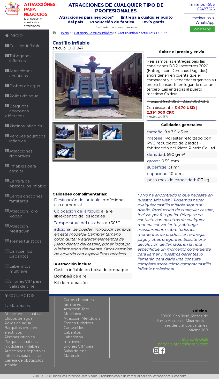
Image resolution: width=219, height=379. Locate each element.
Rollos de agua (17, 323)
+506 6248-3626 (194, 339)
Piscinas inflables (19, 337)
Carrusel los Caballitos (74, 330)
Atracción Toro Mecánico (76, 311)
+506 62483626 (206, 6)
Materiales (73, 355)
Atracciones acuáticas (23, 313)
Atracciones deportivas (24, 351)
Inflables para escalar (23, 355)
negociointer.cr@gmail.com (183, 344)
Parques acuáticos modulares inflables (21, 344)
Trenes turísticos (78, 323)
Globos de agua (18, 318)
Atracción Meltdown (82, 318)
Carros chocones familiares (79, 302)
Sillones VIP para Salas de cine (78, 348)
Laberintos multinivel (73, 339)
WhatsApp (202, 29)
